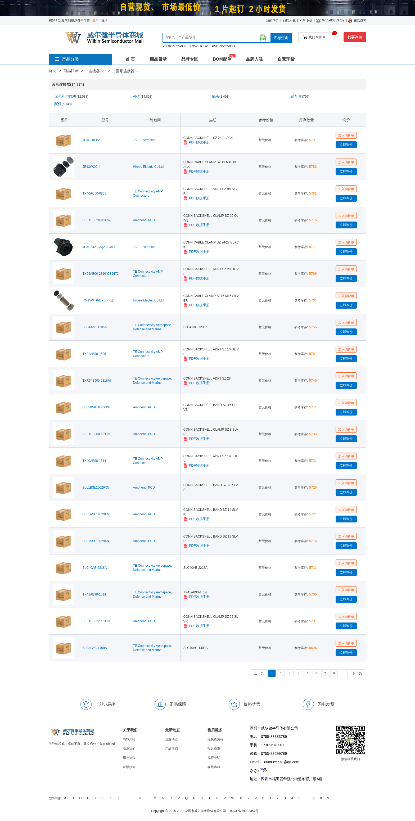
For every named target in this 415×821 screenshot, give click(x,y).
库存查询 (281, 38)
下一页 (357, 673)
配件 (63, 104)
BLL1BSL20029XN (96, 487)
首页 (52, 71)
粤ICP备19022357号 (244, 811)
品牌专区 (189, 59)
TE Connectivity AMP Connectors (148, 193)
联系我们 (129, 748)
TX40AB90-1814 (94, 461)
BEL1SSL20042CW (96, 220)
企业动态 (171, 739)
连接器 (96, 71)
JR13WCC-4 (91, 167)
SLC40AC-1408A (95, 648)
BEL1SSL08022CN (96, 434)
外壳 (142, 96)
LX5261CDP (199, 46)
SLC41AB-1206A (95, 327)
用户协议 (129, 758)
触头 (220, 96)
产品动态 (171, 748)
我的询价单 (319, 35)
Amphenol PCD (144, 220)
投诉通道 (214, 748)
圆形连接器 (127, 71)
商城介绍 (129, 739)
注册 (104, 20)
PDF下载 (306, 20)
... (343, 673)
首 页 (130, 59)
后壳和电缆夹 (71, 96)
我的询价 (272, 20)
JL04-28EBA (91, 140)
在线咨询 (360, 20)
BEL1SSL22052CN (96, 621)
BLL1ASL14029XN (96, 514)
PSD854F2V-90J (174, 46)
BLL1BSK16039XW (96, 407)
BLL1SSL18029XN (96, 541)
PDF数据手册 (196, 142)
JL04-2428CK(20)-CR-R (100, 247)
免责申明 (214, 758)
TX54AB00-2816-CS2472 (101, 274)
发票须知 (129, 767)
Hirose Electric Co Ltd (148, 167)
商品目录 (158, 59)
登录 (95, 20)
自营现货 (286, 59)
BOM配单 (222, 59)
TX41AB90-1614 (94, 594)
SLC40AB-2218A (95, 568)
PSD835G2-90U (223, 46)
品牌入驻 (289, 20)
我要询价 (355, 37)
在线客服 (214, 767)
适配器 (300, 96)
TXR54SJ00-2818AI (97, 380)
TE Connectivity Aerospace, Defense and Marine (152, 327)
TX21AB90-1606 (94, 354)
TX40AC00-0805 (94, 193)
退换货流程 (215, 739)
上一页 (259, 673)
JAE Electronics (144, 140)
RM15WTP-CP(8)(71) (98, 300)
